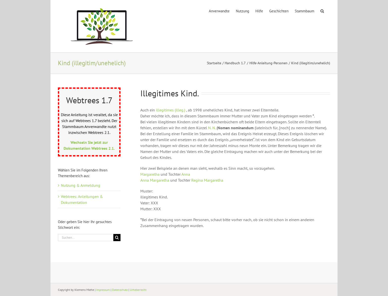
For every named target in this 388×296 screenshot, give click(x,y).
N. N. (212, 127)
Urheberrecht (138, 290)
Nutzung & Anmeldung (80, 185)
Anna (185, 174)
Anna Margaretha (154, 180)
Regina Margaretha (207, 180)
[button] (322, 10)
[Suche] (117, 237)
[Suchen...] (85, 237)
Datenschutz (120, 290)
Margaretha (150, 174)
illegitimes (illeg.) (170, 109)
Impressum (103, 290)
